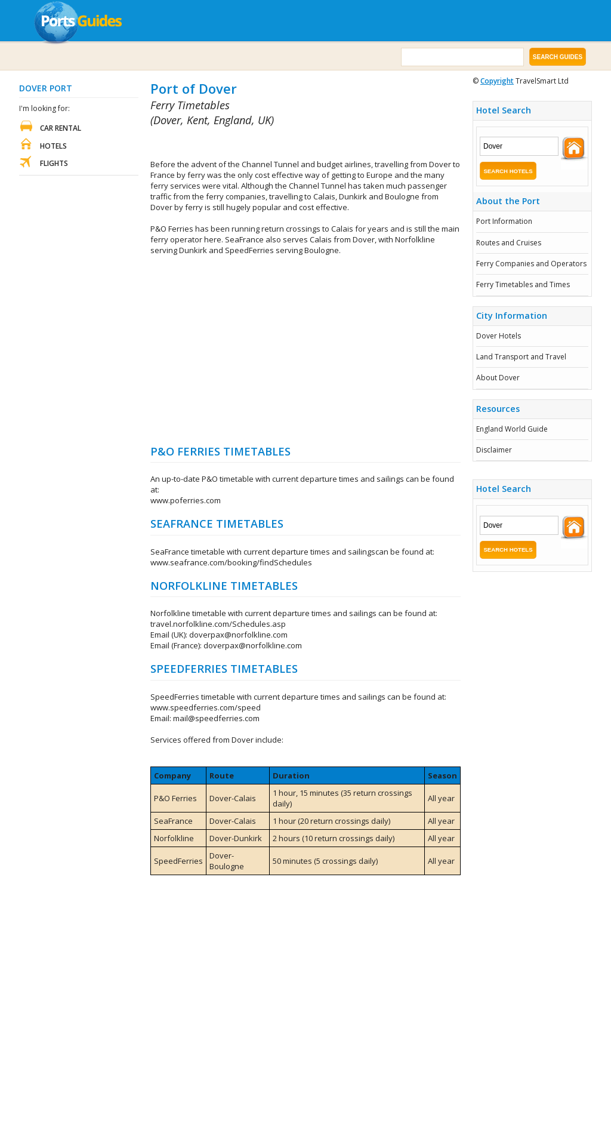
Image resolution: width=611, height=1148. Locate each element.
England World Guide (512, 429)
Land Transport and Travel (521, 357)
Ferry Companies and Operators (531, 263)
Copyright (497, 81)
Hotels (53, 146)
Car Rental (60, 128)
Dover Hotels (498, 336)
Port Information (504, 221)
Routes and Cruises (508, 243)
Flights (54, 163)
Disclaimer (494, 450)
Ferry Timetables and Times (523, 284)
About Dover (498, 378)
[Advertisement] (290, 143)
